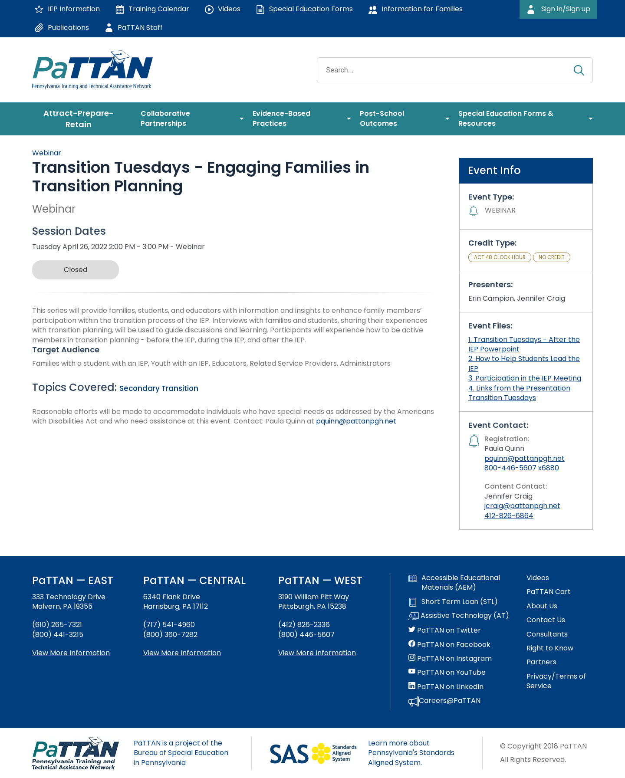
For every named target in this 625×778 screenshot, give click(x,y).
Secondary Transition (158, 388)
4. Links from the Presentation (519, 388)
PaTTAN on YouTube (447, 672)
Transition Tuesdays (502, 398)
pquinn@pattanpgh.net (356, 421)
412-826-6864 (508, 516)
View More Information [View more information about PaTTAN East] (71, 653)
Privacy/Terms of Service (556, 681)
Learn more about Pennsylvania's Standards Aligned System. (411, 753)
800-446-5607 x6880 (521, 468)
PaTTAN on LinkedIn (446, 687)
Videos (537, 578)
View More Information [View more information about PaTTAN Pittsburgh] (317, 653)
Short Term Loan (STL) (453, 602)
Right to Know (549, 648)
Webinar (46, 153)
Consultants (547, 634)
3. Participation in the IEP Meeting (524, 378)
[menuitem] (82, 118)
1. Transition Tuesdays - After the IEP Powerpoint (524, 344)
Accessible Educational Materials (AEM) (454, 582)
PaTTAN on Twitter (444, 630)
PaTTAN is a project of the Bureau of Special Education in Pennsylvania (181, 753)
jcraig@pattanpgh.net (522, 506)
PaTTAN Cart (548, 592)
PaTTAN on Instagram (450, 658)
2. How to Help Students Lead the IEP (524, 363)
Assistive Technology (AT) (458, 616)
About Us (541, 606)
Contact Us (545, 620)
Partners (541, 662)
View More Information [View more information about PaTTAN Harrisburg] (182, 653)
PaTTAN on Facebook (449, 645)
